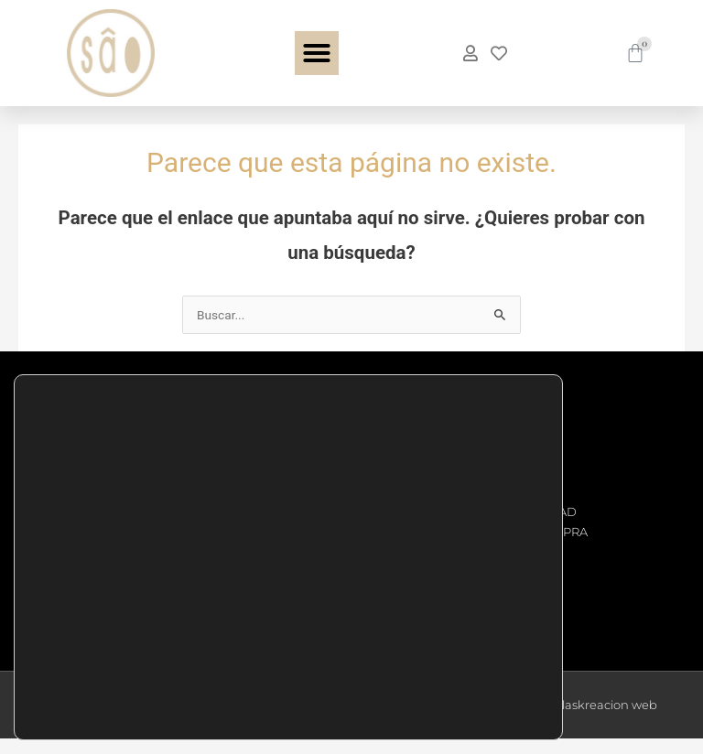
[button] (317, 53)
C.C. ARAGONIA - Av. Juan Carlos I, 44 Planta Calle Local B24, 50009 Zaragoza (125, 555)
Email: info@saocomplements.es (122, 490)
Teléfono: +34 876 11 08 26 (118, 451)
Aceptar (482, 625)
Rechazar (481, 663)
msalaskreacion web (596, 720)
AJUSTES (352, 679)
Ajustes (481, 702)
